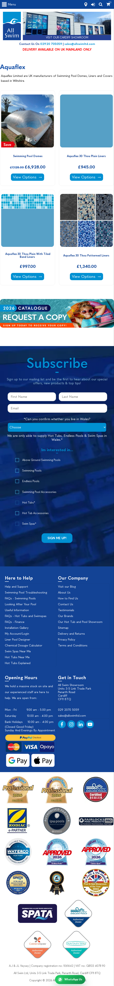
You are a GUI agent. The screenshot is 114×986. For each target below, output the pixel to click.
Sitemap (63, 628)
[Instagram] (71, 724)
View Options (28, 176)
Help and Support (16, 586)
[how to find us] (85, 4)
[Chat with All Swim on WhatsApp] (70, 979)
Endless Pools (30, 481)
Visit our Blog (67, 586)
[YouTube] (90, 724)
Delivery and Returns (71, 633)
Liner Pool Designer (17, 639)
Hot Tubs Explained (17, 663)
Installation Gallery (16, 628)
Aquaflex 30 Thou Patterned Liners (86, 255)
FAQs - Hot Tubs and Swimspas (25, 616)
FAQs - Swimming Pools (20, 598)
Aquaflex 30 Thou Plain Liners (87, 156)
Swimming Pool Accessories (39, 492)
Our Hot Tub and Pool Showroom (80, 622)
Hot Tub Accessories (35, 513)
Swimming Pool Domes (28, 156)
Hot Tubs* (28, 502)
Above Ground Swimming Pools (41, 460)
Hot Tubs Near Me (17, 657)
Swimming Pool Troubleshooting (26, 592)
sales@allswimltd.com (79, 44)
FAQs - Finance (14, 622)
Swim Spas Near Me (18, 651)
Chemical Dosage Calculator (23, 645)
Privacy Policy (66, 639)
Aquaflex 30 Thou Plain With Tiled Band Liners (28, 255)
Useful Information (17, 610)
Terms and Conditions (72, 645)
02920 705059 (51, 44)
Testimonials (66, 610)
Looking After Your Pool (20, 604)
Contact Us (65, 604)
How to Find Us (68, 598)
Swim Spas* (29, 523)
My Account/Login (17, 633)
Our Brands (65, 616)
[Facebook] (62, 724)
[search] (100, 4)
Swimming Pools (32, 470)
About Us (64, 592)
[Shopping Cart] (108, 4)
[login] (93, 4)
